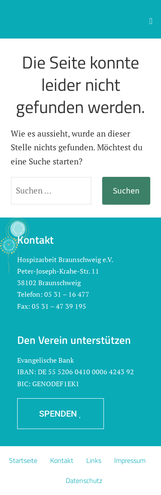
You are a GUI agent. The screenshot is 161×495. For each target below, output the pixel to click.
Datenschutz (84, 480)
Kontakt (61, 460)
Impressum (130, 460)
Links (93, 460)
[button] (151, 21)
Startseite (23, 460)
